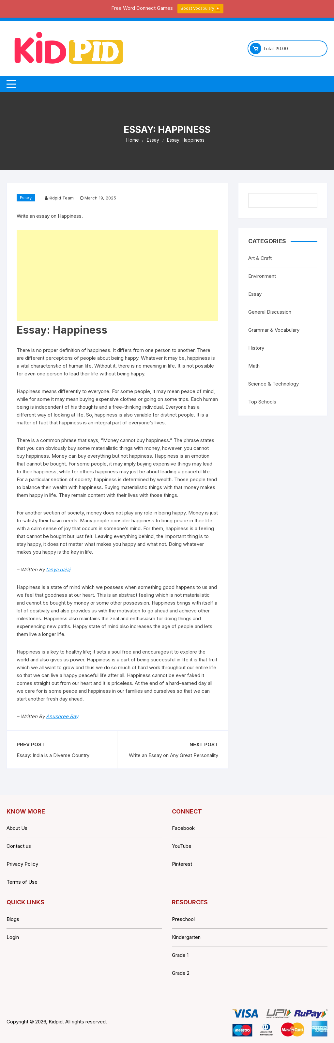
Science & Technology (273, 384)
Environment (262, 276)
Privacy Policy (22, 864)
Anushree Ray (62, 716)
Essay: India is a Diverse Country (53, 755)
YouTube (181, 846)
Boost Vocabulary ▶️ (200, 8)
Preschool (183, 919)
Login (13, 937)
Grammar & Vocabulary (273, 330)
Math (254, 366)
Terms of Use (22, 882)
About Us (17, 828)
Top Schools (262, 402)
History (256, 348)
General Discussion (269, 312)
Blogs (13, 919)
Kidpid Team (61, 197)
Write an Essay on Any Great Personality (173, 755)
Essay (26, 197)
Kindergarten (186, 937)
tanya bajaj (58, 569)
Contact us (19, 846)
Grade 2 (181, 973)
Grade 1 (180, 955)
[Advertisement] (117, 275)
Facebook (183, 828)
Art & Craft (260, 258)
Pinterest (182, 864)
